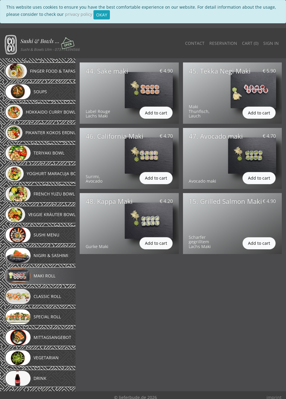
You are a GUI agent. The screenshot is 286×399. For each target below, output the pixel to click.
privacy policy (78, 14)
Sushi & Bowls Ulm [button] (41, 41)
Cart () (250, 43)
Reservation (223, 43)
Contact (195, 43)
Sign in (271, 43)
